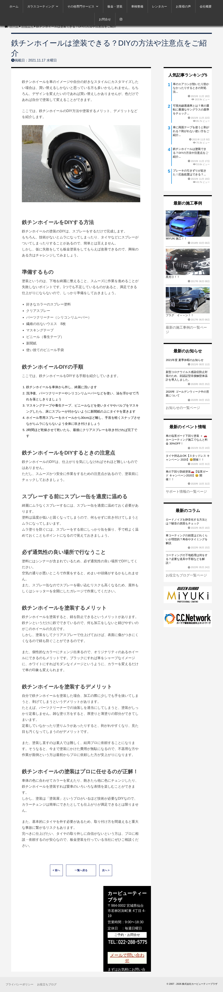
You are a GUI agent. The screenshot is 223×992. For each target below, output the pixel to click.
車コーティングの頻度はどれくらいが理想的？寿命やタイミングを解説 (187, 539)
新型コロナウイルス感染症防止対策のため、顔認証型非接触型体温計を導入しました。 (187, 375)
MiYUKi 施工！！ (176, 238)
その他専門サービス (83, 6)
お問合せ (105, 19)
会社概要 (206, 6)
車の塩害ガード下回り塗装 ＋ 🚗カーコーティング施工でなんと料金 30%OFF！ (187, 439)
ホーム (13, 6)
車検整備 (137, 6)
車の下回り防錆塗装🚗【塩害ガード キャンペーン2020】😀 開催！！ (187, 475)
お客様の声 (183, 6)
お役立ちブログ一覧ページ (186, 575)
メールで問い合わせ (127, 958)
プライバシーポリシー (19, 984)
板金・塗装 (114, 6)
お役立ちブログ (47, 984)
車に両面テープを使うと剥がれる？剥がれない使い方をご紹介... (191, 131)
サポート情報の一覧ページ (186, 491)
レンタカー (159, 6)
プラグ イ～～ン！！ (180, 315)
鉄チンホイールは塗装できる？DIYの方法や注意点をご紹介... (190, 152)
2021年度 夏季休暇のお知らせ (184, 360)
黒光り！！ (173, 276)
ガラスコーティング (43, 6)
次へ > (105, 870)
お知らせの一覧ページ (183, 408)
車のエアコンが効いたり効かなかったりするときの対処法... (191, 87)
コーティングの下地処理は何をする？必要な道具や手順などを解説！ (187, 559)
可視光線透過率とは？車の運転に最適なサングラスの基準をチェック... (191, 109)
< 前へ (56, 870)
